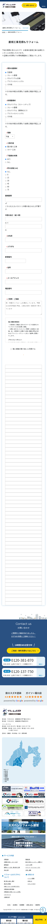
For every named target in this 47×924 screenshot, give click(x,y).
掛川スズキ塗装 (13, 695)
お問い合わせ (30, 5)
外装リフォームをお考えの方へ (12, 889)
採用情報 (22, 907)
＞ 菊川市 (6, 775)
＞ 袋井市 (6, 776)
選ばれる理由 (7, 886)
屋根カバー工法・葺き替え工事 (12, 870)
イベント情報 (31, 881)
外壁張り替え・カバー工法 (11, 865)
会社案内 (15, 907)
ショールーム (7, 897)
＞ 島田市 (6, 778)
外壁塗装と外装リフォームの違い (12, 894)
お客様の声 (7, 900)
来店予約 (37, 907)
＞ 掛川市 (6, 773)
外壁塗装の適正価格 (9, 892)
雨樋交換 (27, 862)
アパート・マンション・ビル (32, 870)
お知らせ (30, 884)
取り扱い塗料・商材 (9, 884)
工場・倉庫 (28, 873)
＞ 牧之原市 (6, 781)
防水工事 (6, 873)
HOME (3, 32)
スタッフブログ (31, 886)
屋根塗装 (6, 867)
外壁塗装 (6, 862)
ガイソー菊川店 (34, 695)
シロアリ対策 (28, 867)
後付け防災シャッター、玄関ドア (33, 865)
